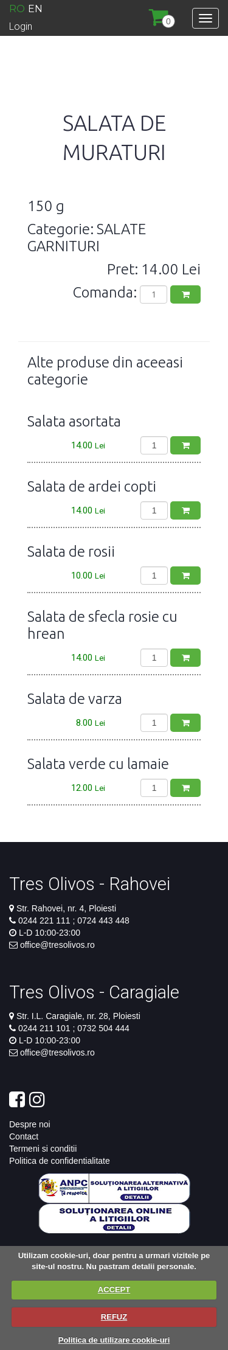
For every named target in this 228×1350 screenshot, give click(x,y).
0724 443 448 (102, 920)
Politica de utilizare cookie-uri (114, 1340)
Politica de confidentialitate (59, 1161)
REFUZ (114, 1316)
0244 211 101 (45, 1028)
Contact (23, 1136)
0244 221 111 (45, 920)
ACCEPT (114, 1289)
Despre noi (29, 1124)
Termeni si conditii (43, 1148)
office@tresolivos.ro (57, 945)
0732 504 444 (102, 1028)
